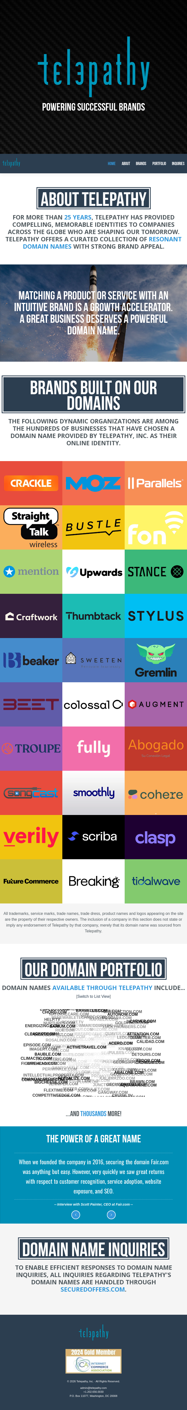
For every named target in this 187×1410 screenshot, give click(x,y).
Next (111, 1214)
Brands (141, 163)
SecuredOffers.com (93, 1289)
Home (112, 163)
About (126, 163)
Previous (75, 1214)
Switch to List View (93, 996)
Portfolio (159, 163)
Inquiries (178, 163)
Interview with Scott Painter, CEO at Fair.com (93, 1204)
